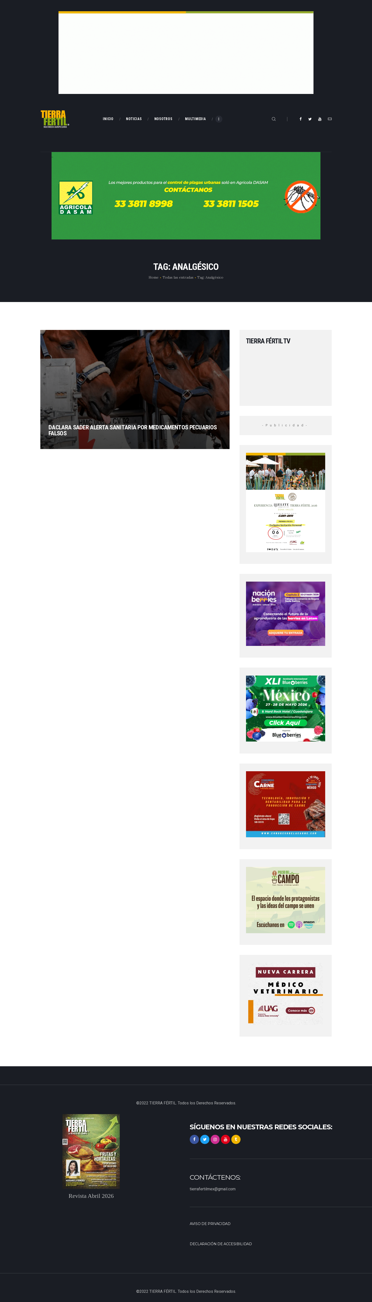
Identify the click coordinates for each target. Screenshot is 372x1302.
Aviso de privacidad (212, 1224)
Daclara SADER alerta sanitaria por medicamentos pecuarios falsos (124, 426)
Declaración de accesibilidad (223, 1244)
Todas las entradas (178, 277)
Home (154, 277)
